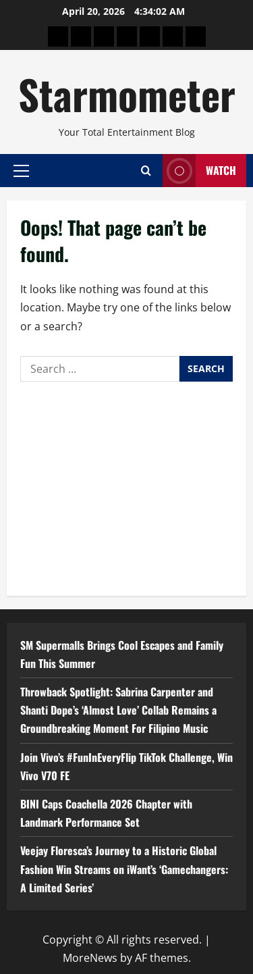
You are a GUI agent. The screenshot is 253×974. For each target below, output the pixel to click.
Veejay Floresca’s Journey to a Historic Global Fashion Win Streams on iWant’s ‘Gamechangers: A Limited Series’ (124, 868)
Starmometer (126, 93)
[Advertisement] (126, 485)
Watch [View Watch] (199, 170)
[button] (21, 170)
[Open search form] (146, 170)
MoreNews (90, 957)
